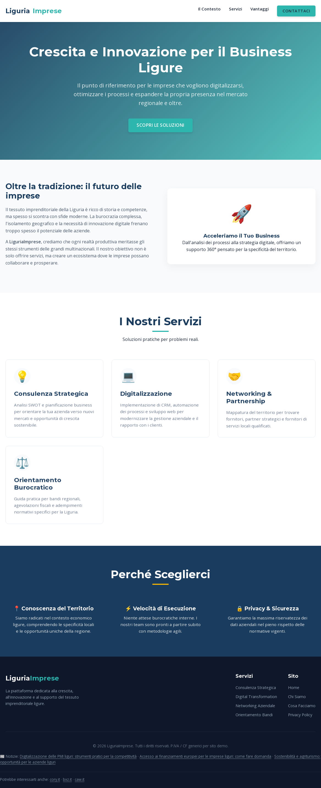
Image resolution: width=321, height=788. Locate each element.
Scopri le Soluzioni (160, 125)
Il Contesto (209, 9)
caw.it (79, 779)
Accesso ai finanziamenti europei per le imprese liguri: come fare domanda (205, 756)
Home (293, 687)
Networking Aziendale (255, 705)
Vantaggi (259, 9)
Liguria (33, 11)
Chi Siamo (297, 696)
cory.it (55, 779)
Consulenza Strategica (256, 687)
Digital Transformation (256, 696)
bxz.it (67, 779)
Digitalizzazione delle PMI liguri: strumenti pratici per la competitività (78, 756)
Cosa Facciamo (302, 705)
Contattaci (296, 10)
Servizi (235, 9)
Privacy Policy (300, 714)
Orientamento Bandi (254, 714)
